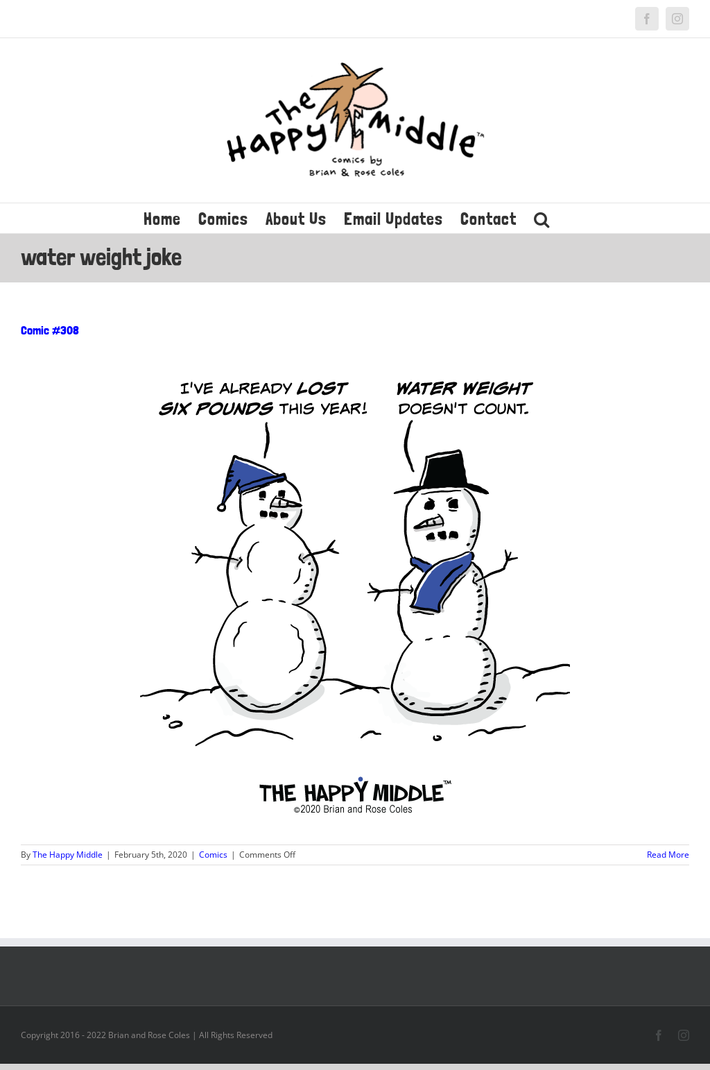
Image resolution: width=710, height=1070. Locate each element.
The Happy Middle (68, 854)
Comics (213, 854)
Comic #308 (50, 330)
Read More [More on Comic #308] (668, 854)
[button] (542, 218)
